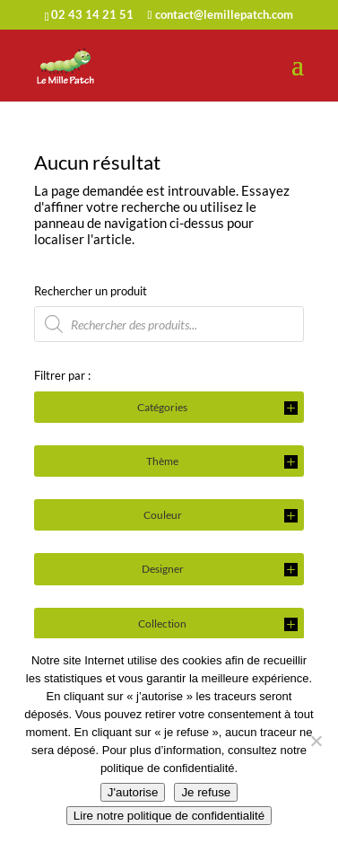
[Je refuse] (316, 741)
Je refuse (205, 792)
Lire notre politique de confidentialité (169, 815)
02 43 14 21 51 (92, 14)
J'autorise (133, 792)
